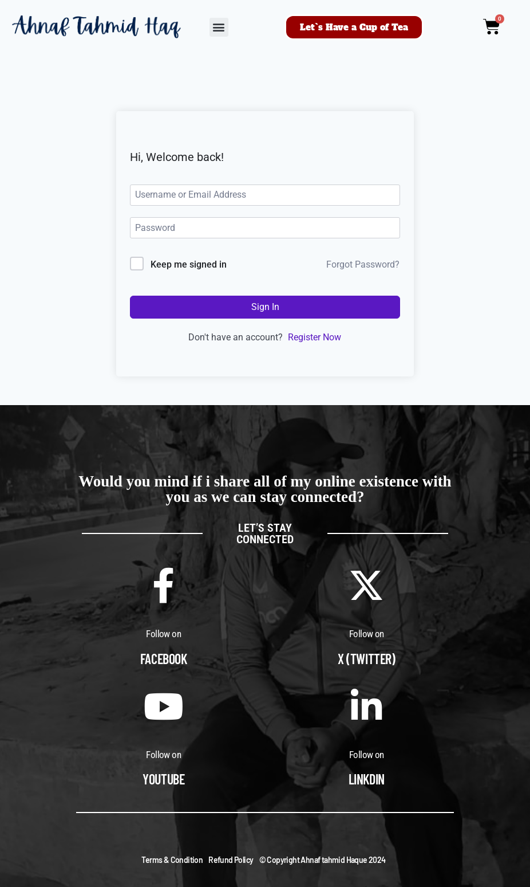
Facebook (163, 658)
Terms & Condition (172, 860)
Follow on (163, 633)
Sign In (265, 306)
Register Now (314, 337)
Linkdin (367, 779)
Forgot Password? (363, 264)
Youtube (163, 779)
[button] (218, 27)
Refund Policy (230, 860)
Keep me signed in (189, 264)
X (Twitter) (366, 658)
